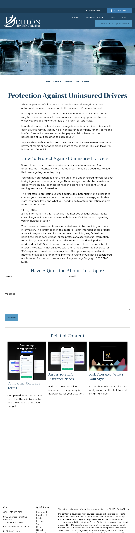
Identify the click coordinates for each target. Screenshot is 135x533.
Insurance (40, 513)
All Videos (40, 528)
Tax (37, 516)
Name (8, 268)
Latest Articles (42, 525)
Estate (39, 510)
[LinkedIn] (14, 527)
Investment (41, 507)
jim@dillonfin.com (11, 523)
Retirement (41, 504)
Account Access (119, 2)
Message (10, 286)
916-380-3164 (93, 2)
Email (72, 268)
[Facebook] (5, 527)
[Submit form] (11, 310)
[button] (75, 9)
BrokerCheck (123, 501)
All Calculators (42, 531)
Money (39, 519)
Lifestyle (40, 522)
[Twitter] (9, 527)
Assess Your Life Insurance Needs (61, 368)
